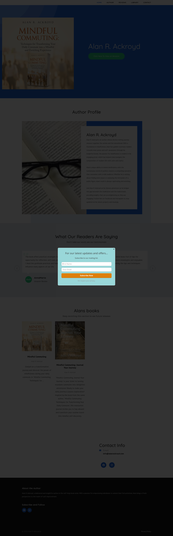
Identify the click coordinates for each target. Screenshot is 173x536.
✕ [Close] (114, 249)
